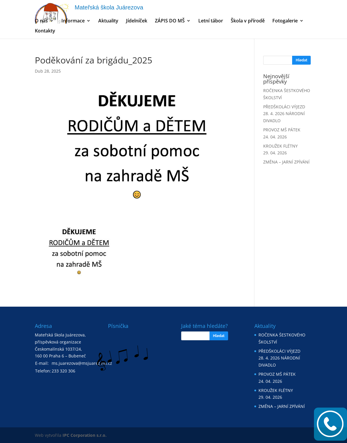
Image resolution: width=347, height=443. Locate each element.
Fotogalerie (285, 21)
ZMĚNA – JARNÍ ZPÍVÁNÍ (286, 162)
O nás (41, 21)
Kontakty (45, 31)
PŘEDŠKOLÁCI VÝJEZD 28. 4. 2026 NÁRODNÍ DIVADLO (284, 114)
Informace (73, 21)
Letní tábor (210, 21)
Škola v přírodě (248, 21)
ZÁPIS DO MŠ (170, 21)
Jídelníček (136, 21)
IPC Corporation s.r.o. (85, 435)
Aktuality (108, 21)
